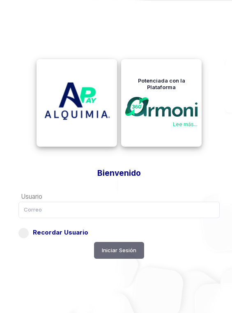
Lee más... (185, 124)
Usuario (31, 196)
